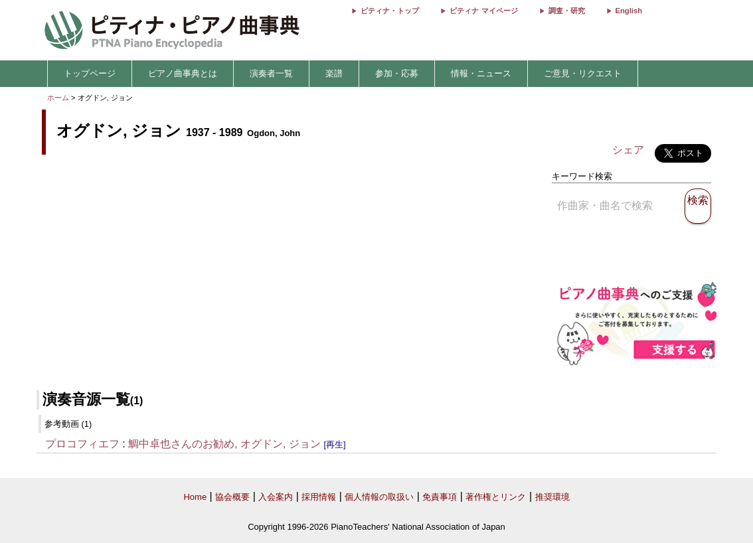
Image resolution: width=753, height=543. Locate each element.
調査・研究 (566, 11)
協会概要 (232, 497)
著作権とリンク (495, 497)
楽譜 (334, 73)
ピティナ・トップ (390, 11)
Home (195, 497)
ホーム (58, 98)
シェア (628, 149)
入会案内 (275, 497)
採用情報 (318, 497)
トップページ (90, 73)
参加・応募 (396, 73)
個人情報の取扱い (379, 497)
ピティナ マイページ (483, 11)
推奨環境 (552, 497)
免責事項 (439, 497)
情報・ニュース (481, 73)
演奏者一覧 (271, 73)
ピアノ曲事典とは (182, 73)
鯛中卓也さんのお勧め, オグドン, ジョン (224, 443)
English (629, 11)
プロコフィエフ (82, 443)
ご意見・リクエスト (583, 73)
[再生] (334, 444)
